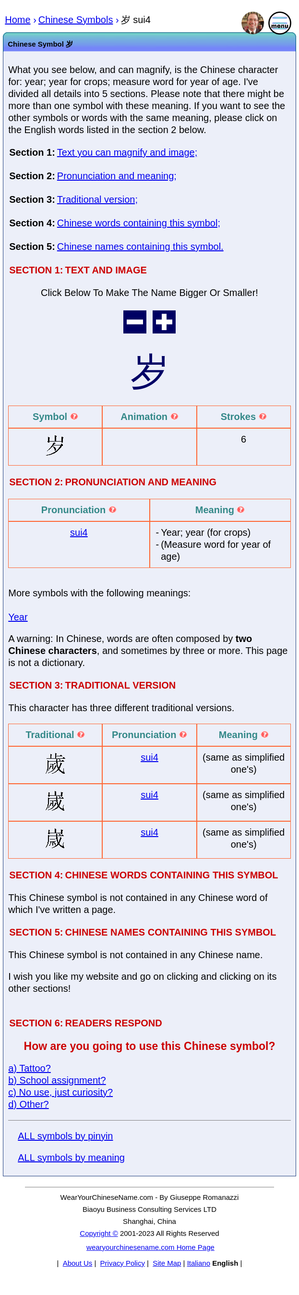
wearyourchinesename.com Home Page (150, 1247)
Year (17, 617)
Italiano (198, 1263)
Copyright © (99, 1233)
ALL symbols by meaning (71, 1157)
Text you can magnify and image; (127, 152)
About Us (78, 1263)
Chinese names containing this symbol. (140, 246)
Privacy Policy (122, 1263)
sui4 (79, 532)
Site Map (167, 1263)
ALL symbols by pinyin (65, 1136)
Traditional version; (97, 199)
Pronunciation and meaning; (117, 176)
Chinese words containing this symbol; (138, 223)
